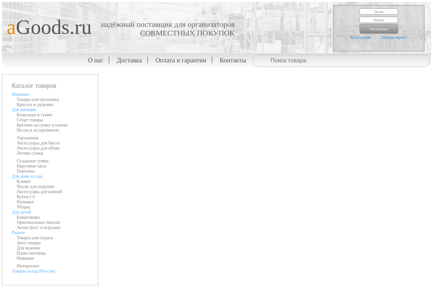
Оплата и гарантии (180, 60)
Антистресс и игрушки (38, 227)
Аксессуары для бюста (38, 143)
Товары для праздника (38, 99)
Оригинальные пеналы (38, 222)
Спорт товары (30, 120)
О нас (95, 60)
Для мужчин (28, 248)
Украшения (27, 137)
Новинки (20, 94)
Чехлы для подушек (36, 186)
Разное (18, 232)
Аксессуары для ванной (39, 191)
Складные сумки (32, 161)
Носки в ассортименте (38, 130)
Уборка (23, 207)
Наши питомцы (31, 253)
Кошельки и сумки (34, 114)
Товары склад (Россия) (33, 271)
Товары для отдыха (35, 237)
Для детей (21, 212)
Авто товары (29, 242)
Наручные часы (32, 166)
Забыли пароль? (394, 37)
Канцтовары (28, 217)
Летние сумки (30, 153)
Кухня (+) (26, 196)
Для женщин (24, 109)
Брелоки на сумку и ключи (42, 125)
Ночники (25, 201)
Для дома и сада (27, 176)
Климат (24, 181)
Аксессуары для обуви (38, 148)
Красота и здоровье (35, 104)
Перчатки (26, 171)
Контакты (233, 60)
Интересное (28, 266)
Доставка (129, 60)
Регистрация (360, 37)
